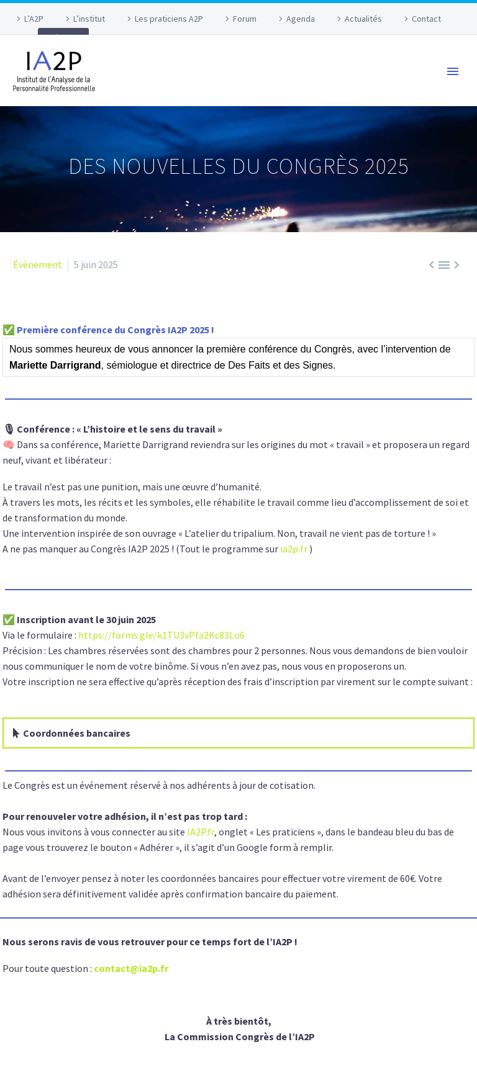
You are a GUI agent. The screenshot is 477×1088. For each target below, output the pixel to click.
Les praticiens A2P (169, 18)
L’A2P (33, 18)
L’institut (89, 18)
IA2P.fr (200, 831)
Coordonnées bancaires (76, 733)
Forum (245, 18)
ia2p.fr (293, 548)
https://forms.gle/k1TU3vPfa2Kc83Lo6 (161, 635)
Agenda (300, 18)
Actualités (363, 18)
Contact (426, 18)
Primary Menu (452, 71)
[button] (238, 733)
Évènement (37, 264)
